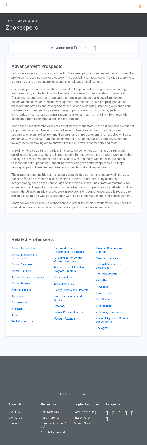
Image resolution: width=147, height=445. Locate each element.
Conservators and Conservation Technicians (69, 250)
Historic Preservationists (68, 312)
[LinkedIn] (115, 413)
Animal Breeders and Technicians (24, 256)
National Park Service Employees (109, 266)
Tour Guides (103, 299)
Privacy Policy (82, 417)
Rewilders (102, 286)
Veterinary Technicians (109, 312)
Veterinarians (104, 305)
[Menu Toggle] (6, 4)
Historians (60, 305)
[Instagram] (127, 413)
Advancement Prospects (73, 48)
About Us (14, 412)
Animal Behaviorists (23, 248)
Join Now (14, 423)
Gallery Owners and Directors (71, 290)
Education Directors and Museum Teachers (68, 259)
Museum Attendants (66, 318)
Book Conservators (22, 321)
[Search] (140, 7)
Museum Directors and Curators (109, 250)
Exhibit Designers (64, 283)
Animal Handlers (21, 270)
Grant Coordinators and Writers (68, 298)
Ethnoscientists (63, 277)
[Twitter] (121, 413)
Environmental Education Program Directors (69, 269)
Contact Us (15, 417)
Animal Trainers (21, 283)
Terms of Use (82, 423)
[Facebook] (108, 413)
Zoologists (102, 328)
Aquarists (17, 296)
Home (9, 20)
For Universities (50, 417)
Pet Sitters (102, 280)
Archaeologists (20, 302)
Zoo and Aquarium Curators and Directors (113, 320)
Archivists (17, 308)
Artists (15, 315)
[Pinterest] (134, 413)
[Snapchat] (108, 419)
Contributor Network (53, 432)
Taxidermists (104, 293)
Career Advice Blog (85, 412)
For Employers (50, 412)
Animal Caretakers (22, 264)
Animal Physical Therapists (27, 277)
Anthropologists (21, 289)
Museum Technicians (109, 258)
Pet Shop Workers (107, 274)
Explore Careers (27, 20)
